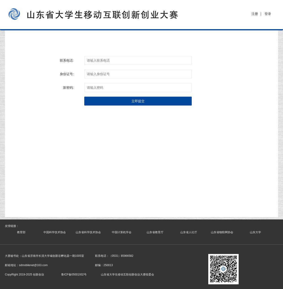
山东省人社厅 (188, 232)
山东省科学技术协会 (88, 232)
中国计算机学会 (121, 232)
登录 (268, 14)
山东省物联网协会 (222, 232)
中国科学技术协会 (54, 232)
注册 (254, 14)
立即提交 (138, 101)
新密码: (68, 87)
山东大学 (255, 232)
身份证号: (67, 74)
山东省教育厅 (155, 232)
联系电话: (67, 60)
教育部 (21, 232)
